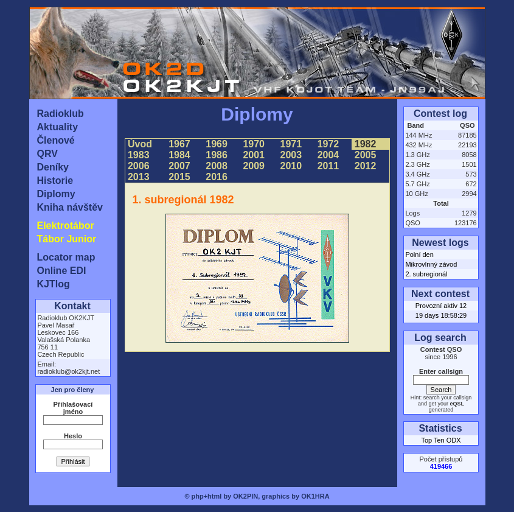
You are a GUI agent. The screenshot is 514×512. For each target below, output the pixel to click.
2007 (179, 166)
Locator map (66, 257)
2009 (253, 166)
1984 (179, 155)
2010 (290, 166)
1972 (327, 144)
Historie (55, 180)
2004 (327, 155)
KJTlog (53, 284)
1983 (138, 155)
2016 (216, 177)
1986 (216, 155)
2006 (138, 166)
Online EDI (61, 270)
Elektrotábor (65, 225)
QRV (47, 154)
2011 (327, 166)
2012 (365, 166)
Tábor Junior (67, 239)
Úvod (140, 144)
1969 (216, 144)
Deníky (53, 167)
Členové (56, 140)
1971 (290, 144)
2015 (179, 177)
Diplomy (56, 194)
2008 (216, 166)
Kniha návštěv (70, 207)
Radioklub (60, 113)
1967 (179, 144)
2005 (365, 155)
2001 (253, 155)
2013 (138, 177)
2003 (290, 155)
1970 (253, 144)
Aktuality (57, 127)
